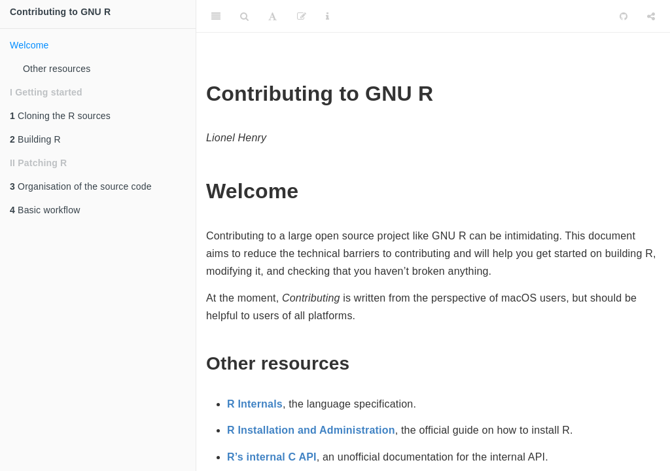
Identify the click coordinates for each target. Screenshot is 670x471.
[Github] (623, 16)
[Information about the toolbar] (327, 16)
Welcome (29, 45)
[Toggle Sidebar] (216, 16)
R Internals (255, 404)
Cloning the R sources (60, 116)
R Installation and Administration (311, 430)
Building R (35, 139)
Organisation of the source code (81, 186)
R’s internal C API (272, 456)
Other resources (56, 68)
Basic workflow (45, 210)
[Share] (651, 16)
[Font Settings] (272, 16)
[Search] (244, 16)
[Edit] (301, 16)
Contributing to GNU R (60, 12)
